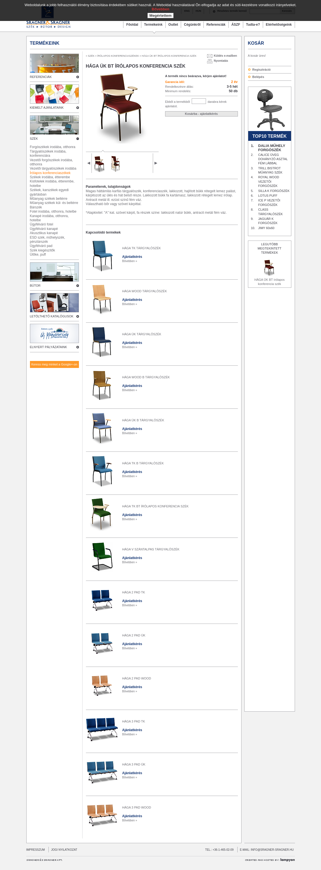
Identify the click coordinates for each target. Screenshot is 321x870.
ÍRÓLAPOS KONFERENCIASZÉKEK (118, 55)
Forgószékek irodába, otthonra (53, 147)
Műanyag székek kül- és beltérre (54, 203)
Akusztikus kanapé (44, 233)
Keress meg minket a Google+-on (54, 364)
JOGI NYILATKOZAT (63, 849)
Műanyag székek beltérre (48, 199)
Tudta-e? (253, 25)
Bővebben (160, 9)
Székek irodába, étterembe (50, 177)
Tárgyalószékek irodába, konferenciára (48, 153)
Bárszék (36, 207)
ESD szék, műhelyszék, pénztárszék (47, 240)
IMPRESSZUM (35, 849)
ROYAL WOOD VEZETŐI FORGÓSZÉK (268, 181)
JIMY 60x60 (266, 228)
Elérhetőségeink (279, 25)
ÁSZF (235, 25)
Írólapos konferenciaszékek (50, 173)
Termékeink (153, 25)
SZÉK (91, 55)
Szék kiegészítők (42, 250)
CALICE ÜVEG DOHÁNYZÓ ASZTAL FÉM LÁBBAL (273, 159)
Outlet (173, 25)
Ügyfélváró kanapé (44, 229)
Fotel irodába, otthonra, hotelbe (53, 211)
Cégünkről (192, 25)
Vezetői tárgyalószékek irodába (53, 168)
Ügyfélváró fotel (41, 224)
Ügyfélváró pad (41, 246)
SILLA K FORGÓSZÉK (274, 190)
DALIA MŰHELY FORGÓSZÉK (271, 148)
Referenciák (216, 25)
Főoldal (132, 25)
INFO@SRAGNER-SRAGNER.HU (272, 849)
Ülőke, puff (38, 254)
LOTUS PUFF (267, 195)
